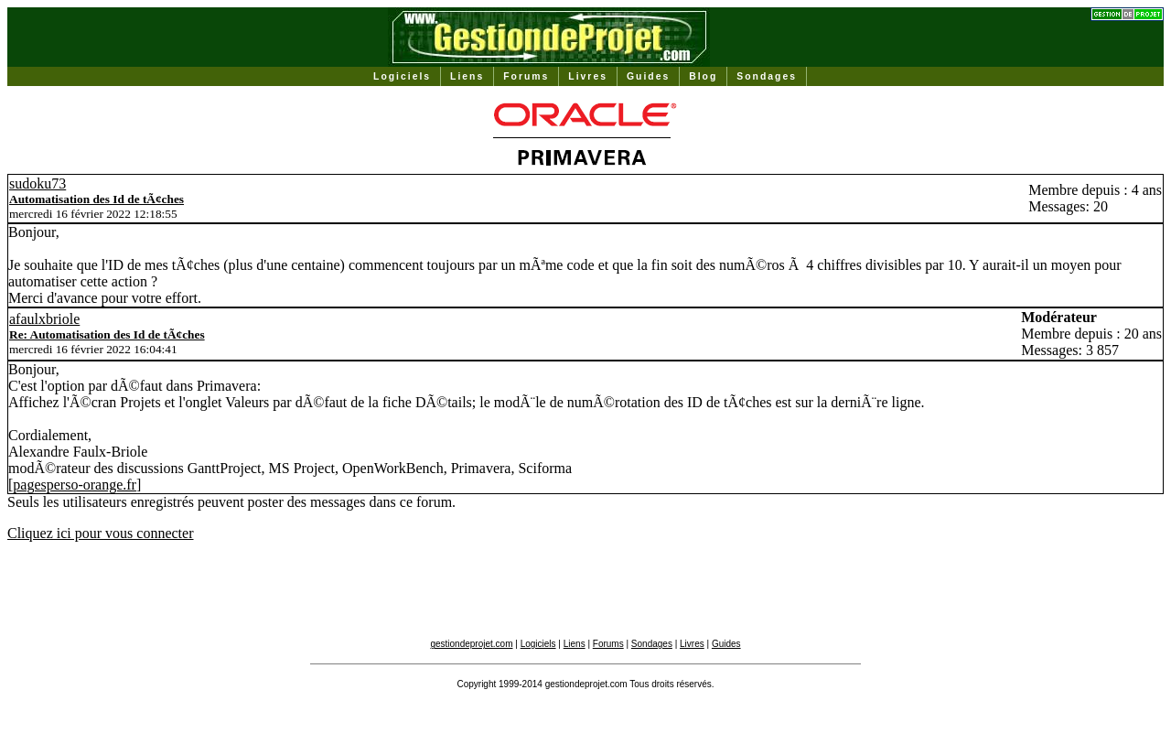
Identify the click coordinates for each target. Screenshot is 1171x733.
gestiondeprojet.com (471, 644)
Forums (526, 76)
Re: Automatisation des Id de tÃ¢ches (107, 334)
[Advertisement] (585, 597)
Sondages (766, 76)
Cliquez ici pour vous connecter (100, 533)
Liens (467, 76)
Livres (587, 76)
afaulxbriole (44, 319)
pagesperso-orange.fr (74, 484)
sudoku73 (37, 183)
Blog (703, 76)
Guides (648, 76)
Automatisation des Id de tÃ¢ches (96, 199)
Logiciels (402, 76)
